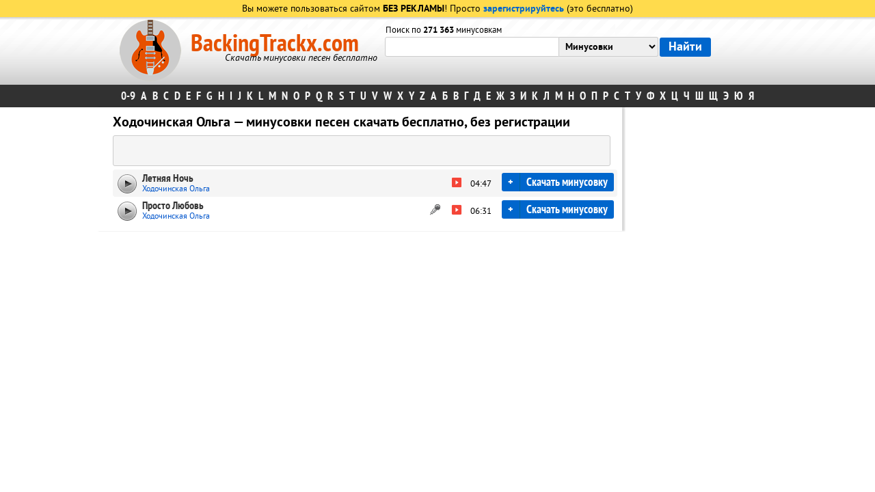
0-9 (128, 96)
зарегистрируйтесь (523, 9)
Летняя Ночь (167, 178)
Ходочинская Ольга (176, 188)
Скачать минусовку (567, 182)
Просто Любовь (173, 206)
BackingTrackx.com (275, 43)
